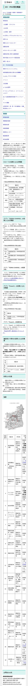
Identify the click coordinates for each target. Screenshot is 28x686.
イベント (5, 80)
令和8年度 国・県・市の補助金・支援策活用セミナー (13, 107)
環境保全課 (6, 124)
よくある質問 (6, 87)
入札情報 (5, 83)
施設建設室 (6, 135)
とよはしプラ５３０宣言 (9, 76)
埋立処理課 (6, 139)
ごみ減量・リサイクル (9, 24)
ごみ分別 (5, 28)
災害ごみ (5, 39)
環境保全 (5, 20)
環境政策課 (19, 12)
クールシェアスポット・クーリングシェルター (13, 92)
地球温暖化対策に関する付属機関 (12, 72)
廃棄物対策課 (6, 121)
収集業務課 (6, 128)
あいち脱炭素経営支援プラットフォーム (13, 98)
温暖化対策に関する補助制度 (11, 54)
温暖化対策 (6, 46)
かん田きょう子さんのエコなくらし (12, 35)
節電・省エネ (6, 61)
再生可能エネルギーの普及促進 (11, 57)
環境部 (14, 12)
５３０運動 (6, 102)
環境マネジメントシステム (10, 68)
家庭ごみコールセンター (9, 43)
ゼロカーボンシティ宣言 (9, 50)
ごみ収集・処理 (7, 32)
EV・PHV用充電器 (8, 65)
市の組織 (9, 12)
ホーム (4, 12)
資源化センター (7, 132)
